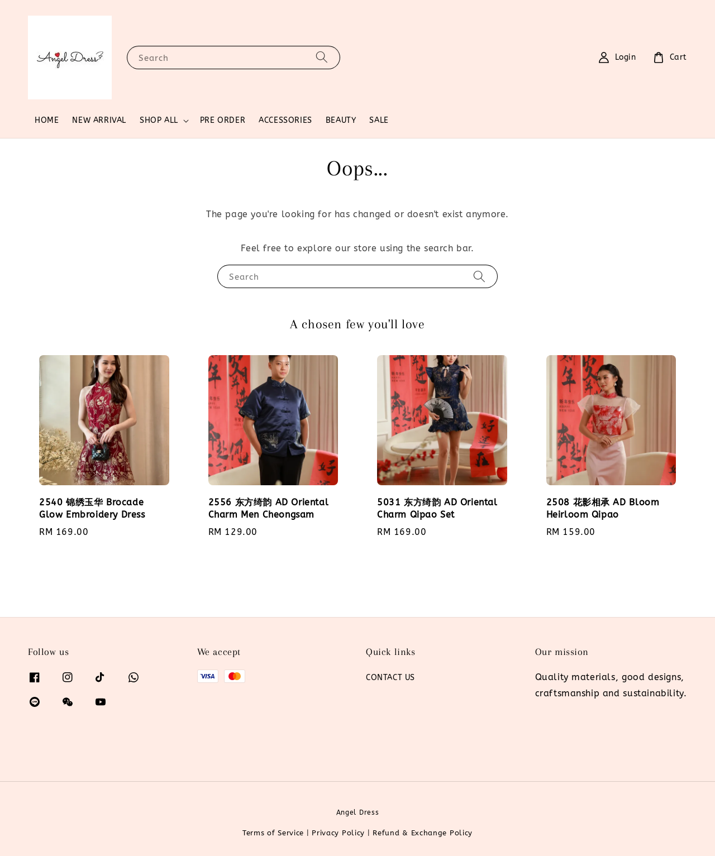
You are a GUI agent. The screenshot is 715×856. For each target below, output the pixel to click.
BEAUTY (341, 120)
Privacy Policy (338, 833)
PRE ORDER (222, 120)
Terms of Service (273, 833)
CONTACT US (390, 677)
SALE (378, 120)
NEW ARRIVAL (99, 120)
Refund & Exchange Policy (423, 833)
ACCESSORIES (285, 120)
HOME (47, 120)
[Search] (322, 57)
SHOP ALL (159, 120)
